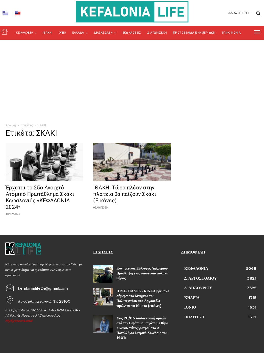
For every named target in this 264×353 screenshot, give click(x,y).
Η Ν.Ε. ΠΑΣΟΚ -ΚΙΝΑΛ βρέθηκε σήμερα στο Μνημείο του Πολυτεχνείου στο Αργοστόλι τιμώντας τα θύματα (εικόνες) (142, 298)
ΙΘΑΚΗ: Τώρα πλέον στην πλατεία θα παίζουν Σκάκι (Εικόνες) (124, 194)
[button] (235, 13)
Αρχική (11, 125)
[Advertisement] (132, 78)
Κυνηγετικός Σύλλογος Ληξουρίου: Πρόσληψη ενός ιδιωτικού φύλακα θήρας (142, 273)
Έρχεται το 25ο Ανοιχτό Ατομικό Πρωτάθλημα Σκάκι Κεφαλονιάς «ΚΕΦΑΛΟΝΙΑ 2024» (40, 197)
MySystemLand (18, 320)
